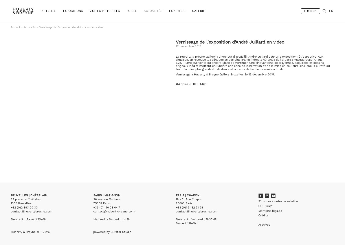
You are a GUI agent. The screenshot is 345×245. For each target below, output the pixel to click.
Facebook (260, 196)
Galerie (198, 11)
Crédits (263, 215)
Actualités (153, 11)
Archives (264, 224)
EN (331, 11)
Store (310, 11)
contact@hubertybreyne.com (31, 211)
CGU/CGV (265, 206)
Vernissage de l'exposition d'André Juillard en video (71, 27)
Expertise (177, 11)
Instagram (267, 196)
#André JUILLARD (191, 84)
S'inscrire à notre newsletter (278, 201)
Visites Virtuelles (105, 11)
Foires (132, 11)
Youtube (273, 196)
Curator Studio (121, 232)
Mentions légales (270, 210)
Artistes (49, 11)
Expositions (73, 11)
